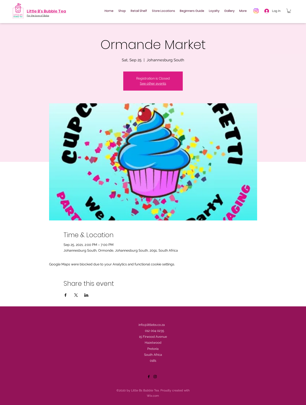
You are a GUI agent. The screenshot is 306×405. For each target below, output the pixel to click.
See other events (153, 83)
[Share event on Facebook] (66, 295)
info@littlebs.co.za (152, 325)
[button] (289, 11)
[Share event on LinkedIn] (86, 295)
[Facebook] (149, 376)
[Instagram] (256, 11)
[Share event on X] (76, 295)
